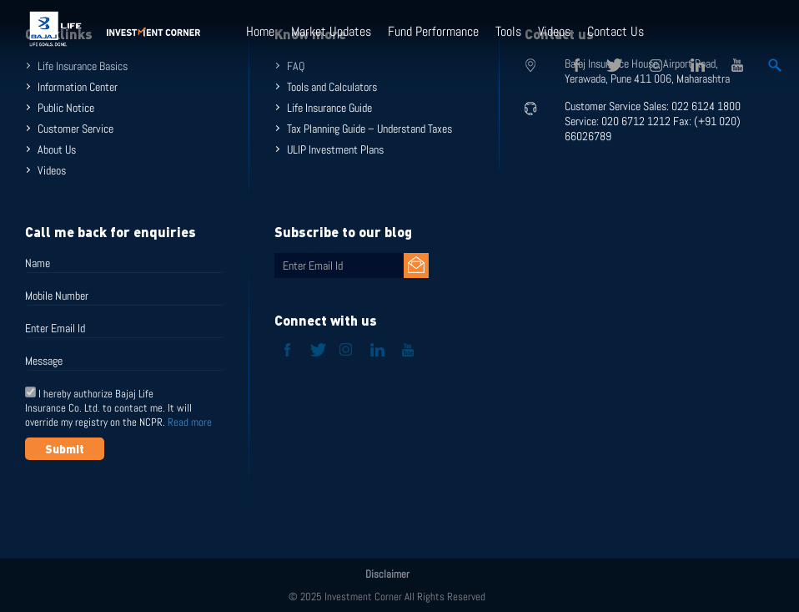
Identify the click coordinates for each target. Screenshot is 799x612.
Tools (508, 31)
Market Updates (331, 31)
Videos (554, 31)
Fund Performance (433, 31)
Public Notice (66, 107)
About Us (57, 149)
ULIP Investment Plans (335, 149)
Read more (190, 422)
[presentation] (152, 501)
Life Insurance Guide (329, 107)
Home (260, 31)
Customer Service (75, 128)
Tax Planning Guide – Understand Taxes (369, 128)
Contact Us (615, 31)
